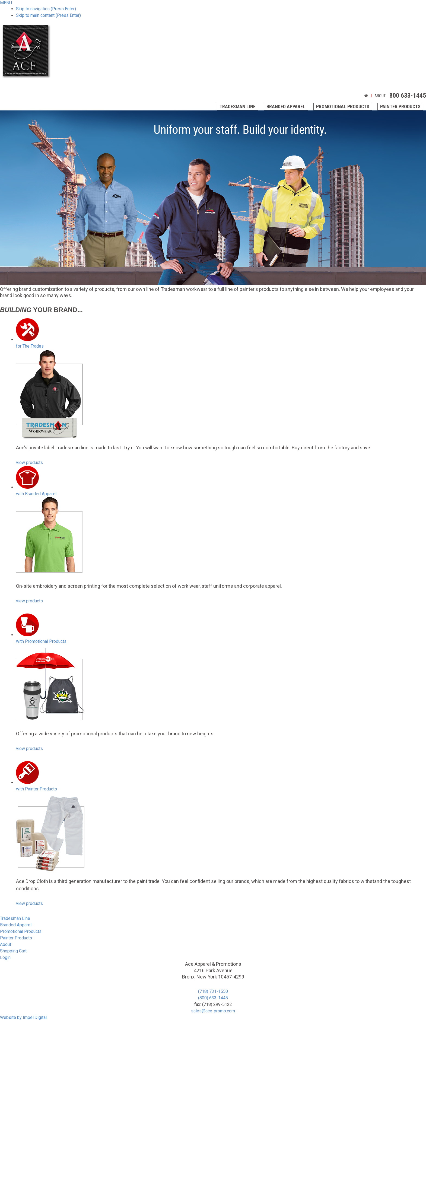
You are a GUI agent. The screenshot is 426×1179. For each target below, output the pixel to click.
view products (29, 462)
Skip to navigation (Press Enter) (46, 8)
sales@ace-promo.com (213, 1010)
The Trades (30, 346)
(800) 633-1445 (213, 997)
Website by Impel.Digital (23, 1017)
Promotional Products (342, 106)
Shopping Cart (13, 951)
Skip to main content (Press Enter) (48, 15)
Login (5, 957)
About (380, 95)
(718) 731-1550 (213, 991)
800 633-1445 (407, 95)
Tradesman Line (238, 106)
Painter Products (400, 106)
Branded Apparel (285, 106)
